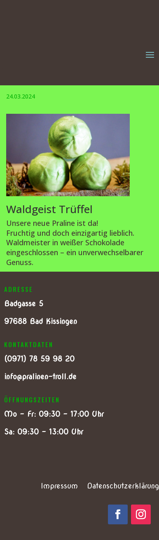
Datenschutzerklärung (123, 486)
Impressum (59, 486)
